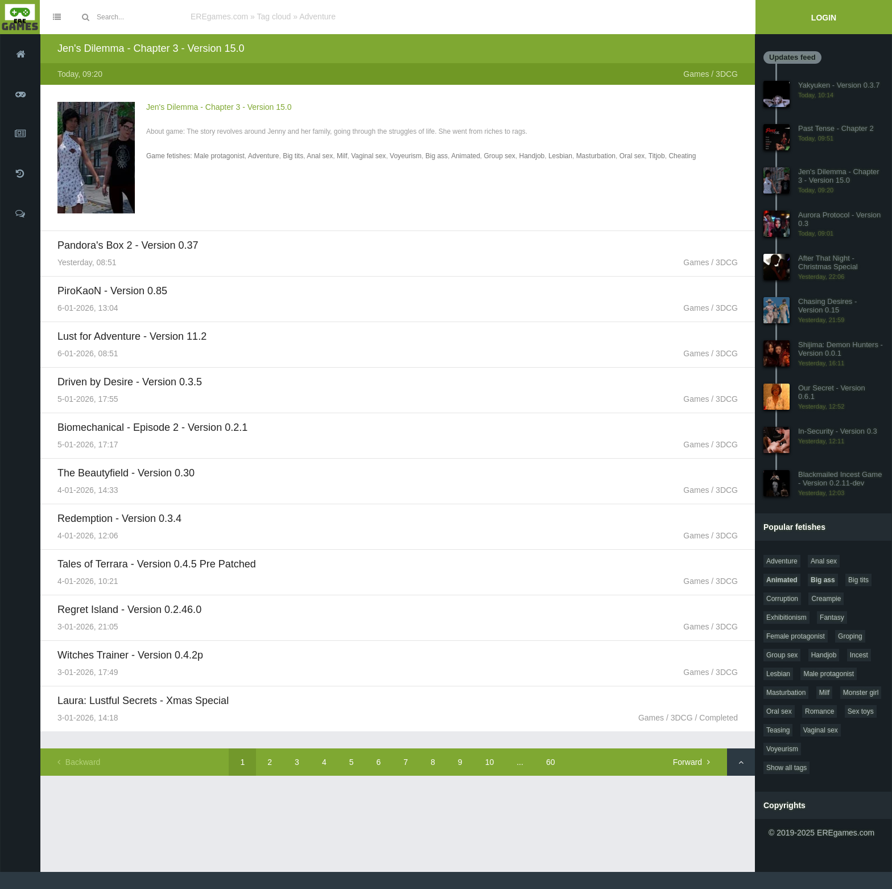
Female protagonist (795, 636)
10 (489, 762)
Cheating (682, 156)
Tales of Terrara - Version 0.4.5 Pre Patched (156, 564)
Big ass (437, 156)
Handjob (532, 156)
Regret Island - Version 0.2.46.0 (129, 609)
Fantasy (832, 618)
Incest (859, 655)
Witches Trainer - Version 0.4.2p (130, 655)
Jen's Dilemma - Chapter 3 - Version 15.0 (151, 48)
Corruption (782, 599)
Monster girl (861, 693)
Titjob (657, 156)
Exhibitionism (786, 618)
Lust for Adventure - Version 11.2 (132, 336)
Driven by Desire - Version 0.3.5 (129, 382)
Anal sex (320, 156)
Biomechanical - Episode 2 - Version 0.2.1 (152, 427)
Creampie (826, 599)
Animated (465, 156)
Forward (691, 762)
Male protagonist (219, 156)
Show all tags (786, 768)
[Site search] (139, 17)
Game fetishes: (170, 156)
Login (823, 17)
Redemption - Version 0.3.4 (119, 518)
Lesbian (560, 156)
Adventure (263, 156)
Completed (718, 717)
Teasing (778, 730)
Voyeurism (406, 156)
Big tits (293, 156)
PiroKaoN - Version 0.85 (112, 291)
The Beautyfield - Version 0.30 (126, 473)
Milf (342, 156)
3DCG (727, 74)
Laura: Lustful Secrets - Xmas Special (143, 700)
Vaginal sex (368, 156)
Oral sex (632, 156)
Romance (819, 711)
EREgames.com (219, 16)
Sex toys (861, 711)
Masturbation (596, 156)
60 (550, 762)
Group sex (499, 156)
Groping (850, 636)
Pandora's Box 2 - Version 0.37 (128, 245)
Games (696, 74)
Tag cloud (274, 16)
